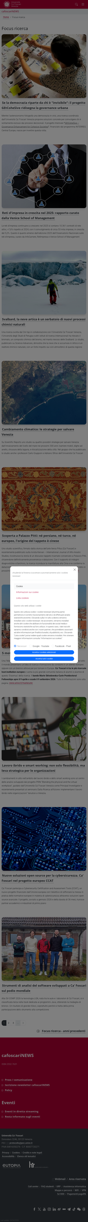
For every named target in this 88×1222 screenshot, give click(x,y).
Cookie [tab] (19, 586)
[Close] (74, 569)
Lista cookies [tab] (22, 598)
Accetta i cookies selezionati (44, 652)
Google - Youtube (41, 646)
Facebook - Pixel (63, 646)
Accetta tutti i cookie (44, 659)
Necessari (22, 646)
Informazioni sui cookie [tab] (27, 592)
